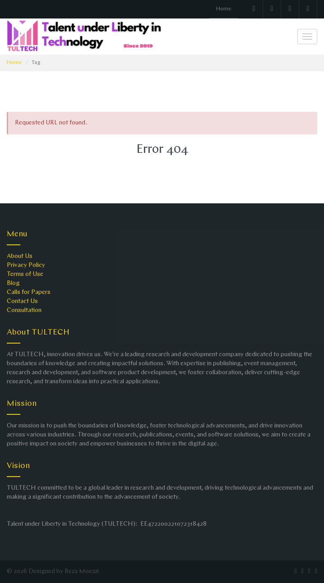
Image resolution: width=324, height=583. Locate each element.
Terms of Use (25, 274)
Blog (13, 283)
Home (223, 9)
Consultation (24, 310)
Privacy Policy (26, 265)
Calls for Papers (29, 292)
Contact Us (22, 301)
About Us (19, 256)
